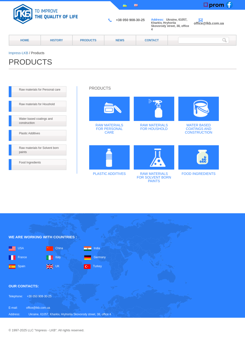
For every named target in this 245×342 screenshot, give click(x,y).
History (56, 40)
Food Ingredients (30, 162)
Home (24, 40)
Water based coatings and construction (36, 121)
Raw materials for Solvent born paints (39, 150)
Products (88, 40)
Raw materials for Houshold (37, 104)
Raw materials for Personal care (39, 89)
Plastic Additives (29, 133)
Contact (152, 40)
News (120, 40)
